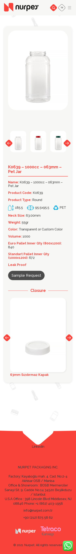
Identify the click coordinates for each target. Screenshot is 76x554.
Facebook (38, 435)
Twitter (38, 441)
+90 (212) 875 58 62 (38, 518)
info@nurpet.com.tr (38, 510)
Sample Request (26, 275)
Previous (9, 143)
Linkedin (38, 447)
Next (67, 143)
